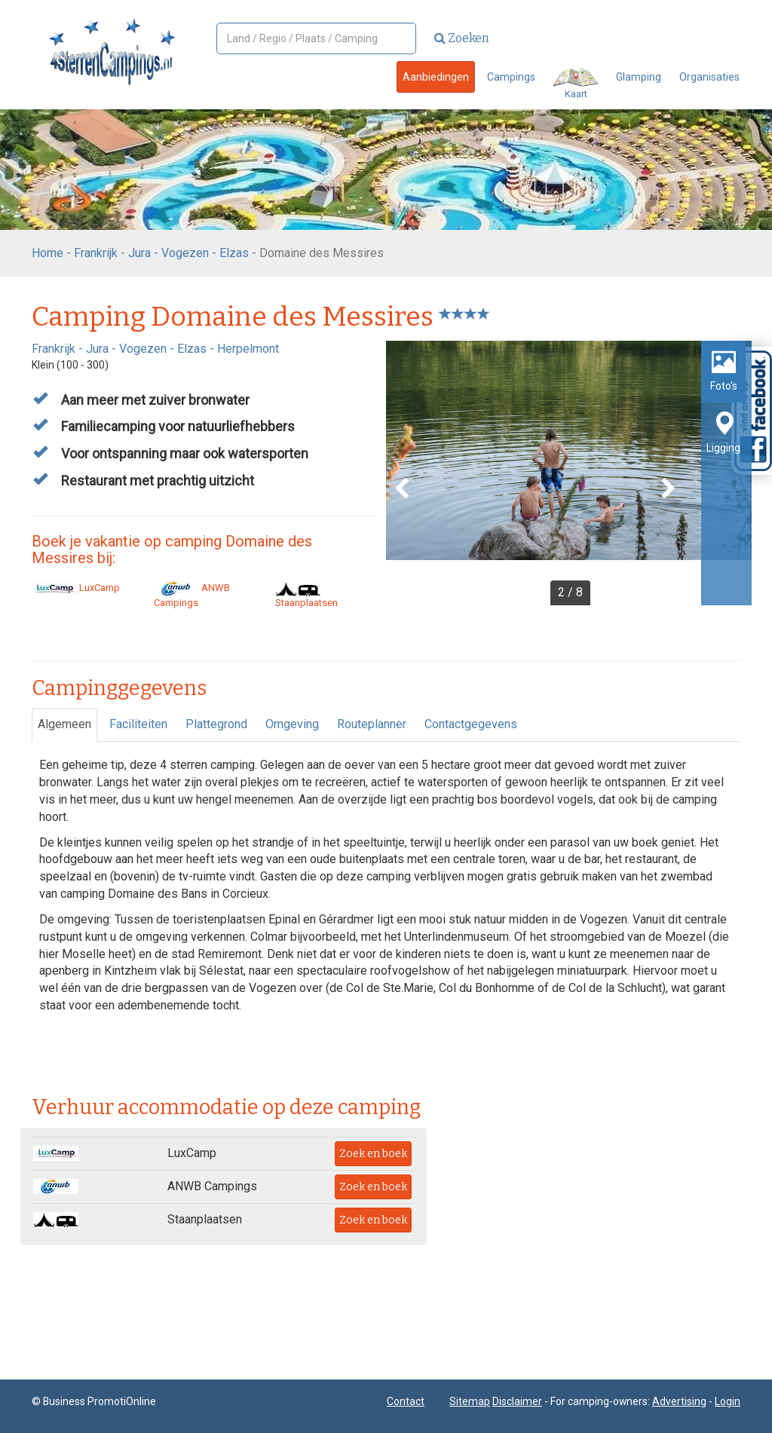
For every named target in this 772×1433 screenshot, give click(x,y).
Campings (511, 77)
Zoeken (461, 38)
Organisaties (709, 77)
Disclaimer (517, 1401)
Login (727, 1401)
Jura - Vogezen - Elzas (188, 253)
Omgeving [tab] (292, 724)
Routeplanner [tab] (371, 724)
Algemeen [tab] (64, 724)
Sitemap (469, 1401)
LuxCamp (76, 587)
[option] (569, 473)
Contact (405, 1401)
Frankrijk (96, 253)
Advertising (679, 1401)
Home (47, 253)
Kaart (576, 84)
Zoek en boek (373, 1153)
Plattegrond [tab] (216, 724)
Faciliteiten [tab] (138, 724)
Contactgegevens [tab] (470, 724)
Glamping (638, 77)
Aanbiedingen (436, 77)
